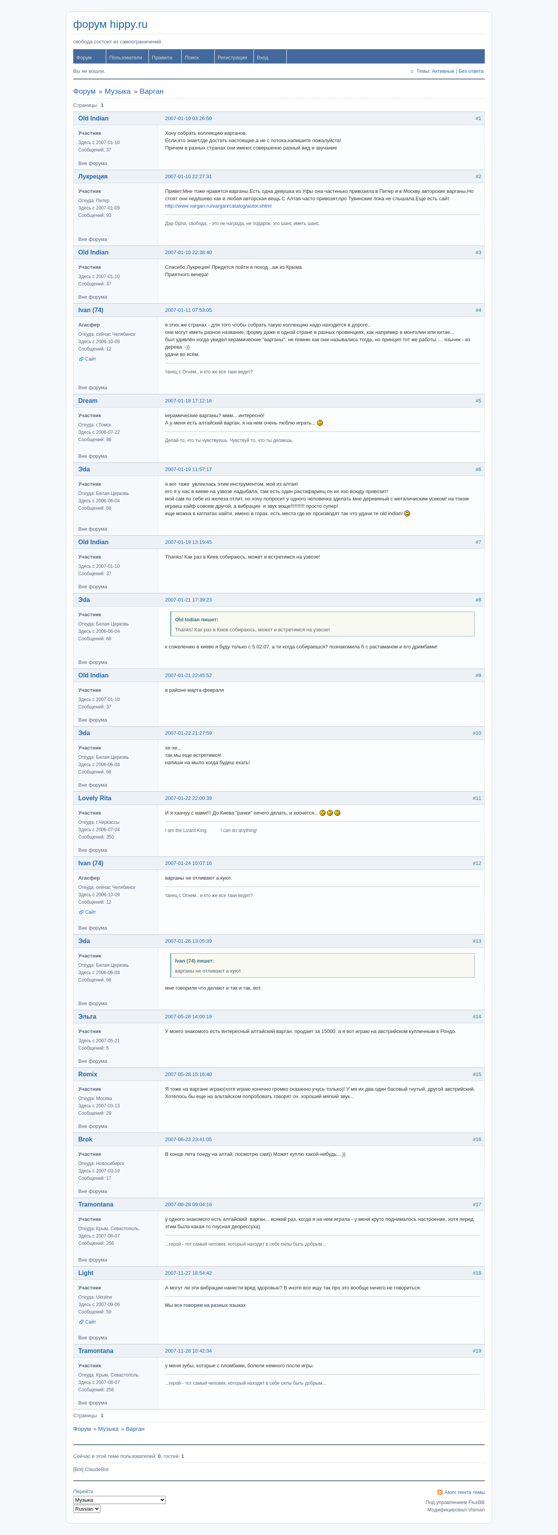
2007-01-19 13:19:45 (188, 542)
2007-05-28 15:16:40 (188, 1074)
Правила (162, 57)
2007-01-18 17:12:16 (188, 401)
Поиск (192, 57)
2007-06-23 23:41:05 (188, 1139)
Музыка (118, 91)
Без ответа (471, 71)
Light (85, 1273)
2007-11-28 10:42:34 (188, 1351)
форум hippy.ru (110, 24)
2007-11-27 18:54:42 (188, 1273)
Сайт (90, 359)
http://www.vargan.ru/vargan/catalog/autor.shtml (218, 206)
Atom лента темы (464, 1492)
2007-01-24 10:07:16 (188, 863)
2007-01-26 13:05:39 (188, 941)
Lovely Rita (94, 798)
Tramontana (96, 1204)
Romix (87, 1074)
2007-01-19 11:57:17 (188, 469)
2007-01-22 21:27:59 (188, 733)
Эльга (87, 1016)
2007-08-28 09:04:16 (188, 1204)
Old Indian (93, 118)
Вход (262, 57)
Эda (84, 469)
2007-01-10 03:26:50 (188, 118)
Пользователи (125, 57)
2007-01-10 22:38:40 (188, 252)
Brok (85, 1139)
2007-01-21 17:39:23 (188, 600)
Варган (152, 91)
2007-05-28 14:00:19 (188, 1016)
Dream (88, 400)
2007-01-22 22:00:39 (188, 798)
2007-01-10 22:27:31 (188, 176)
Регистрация (232, 57)
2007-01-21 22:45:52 (188, 675)
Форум (84, 57)
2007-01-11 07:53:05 (188, 310)
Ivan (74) (90, 310)
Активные (443, 71)
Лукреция (93, 176)
